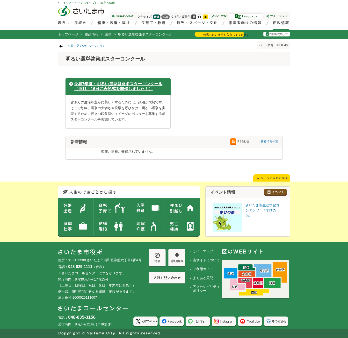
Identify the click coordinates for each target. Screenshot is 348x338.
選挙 (108, 34)
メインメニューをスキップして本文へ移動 (87, 3)
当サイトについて (206, 260)
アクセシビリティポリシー (206, 289)
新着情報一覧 (269, 141)
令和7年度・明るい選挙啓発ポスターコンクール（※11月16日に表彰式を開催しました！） (118, 86)
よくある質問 (203, 278)
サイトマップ (203, 251)
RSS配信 (239, 141)
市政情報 (91, 34)
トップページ (68, 34)
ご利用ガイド (203, 269)
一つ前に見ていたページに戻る (85, 46)
